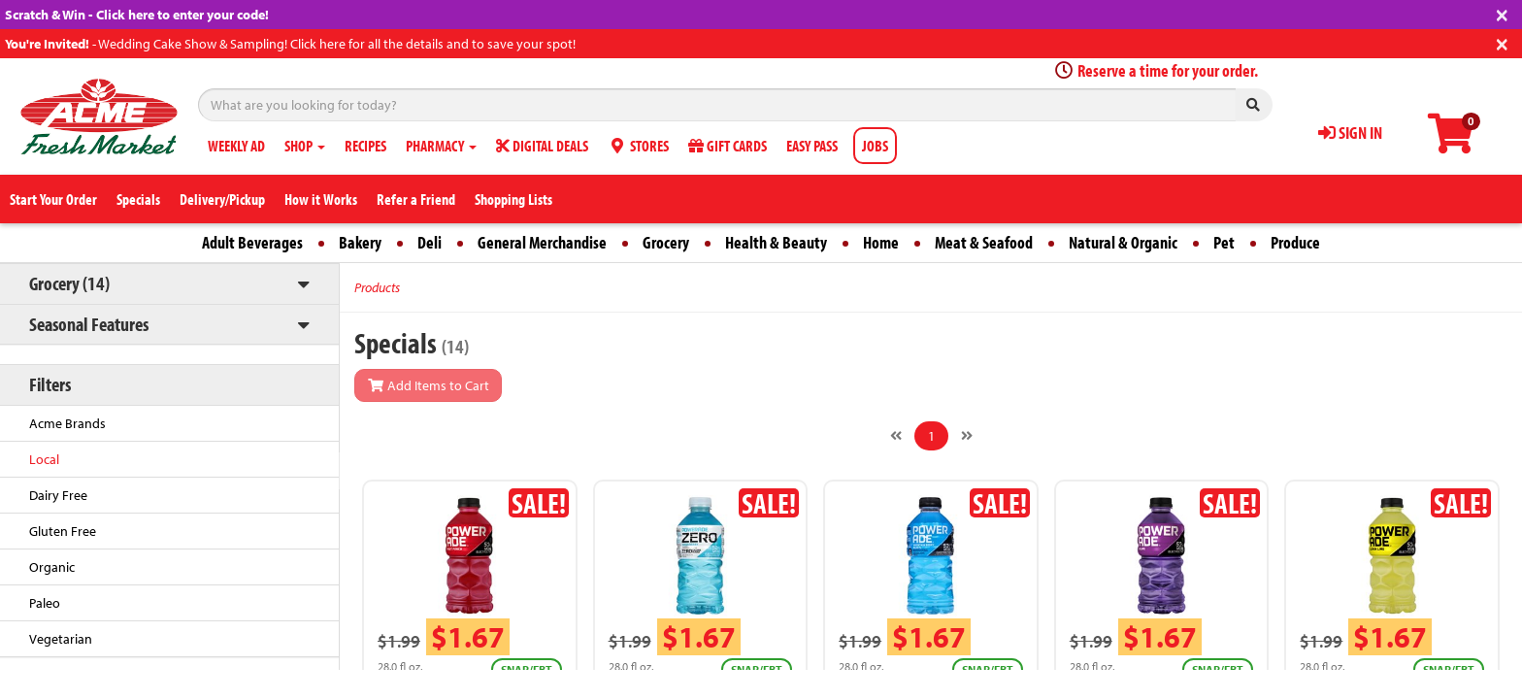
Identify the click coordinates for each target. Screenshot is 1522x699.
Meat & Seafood (984, 242)
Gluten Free (62, 531)
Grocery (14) (69, 283)
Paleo (44, 603)
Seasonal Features (89, 324)
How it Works (320, 199)
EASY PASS (812, 145)
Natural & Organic (1123, 242)
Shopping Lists (513, 199)
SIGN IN (1350, 132)
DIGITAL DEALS (542, 145)
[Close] (1502, 13)
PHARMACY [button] (441, 145)
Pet (1224, 242)
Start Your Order (53, 199)
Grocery (666, 242)
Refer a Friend (416, 199)
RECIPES (365, 145)
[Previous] (896, 435)
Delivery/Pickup (222, 199)
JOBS (875, 145)
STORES (638, 145)
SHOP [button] (304, 145)
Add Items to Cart (428, 385)
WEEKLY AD (236, 145)
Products (377, 287)
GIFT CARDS (727, 145)
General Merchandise (542, 242)
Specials (138, 199)
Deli (429, 242)
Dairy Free (58, 495)
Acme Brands (67, 423)
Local (44, 459)
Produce (1295, 242)
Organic (52, 567)
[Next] (966, 435)
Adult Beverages (252, 242)
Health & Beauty (776, 242)
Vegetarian (60, 639)
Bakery (360, 242)
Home (881, 242)
